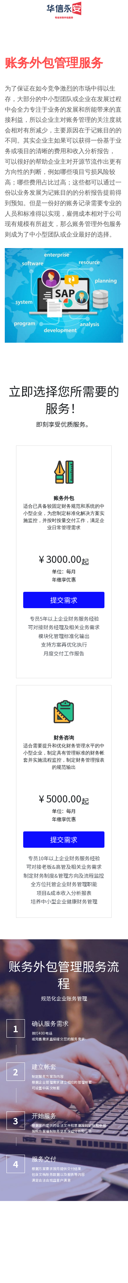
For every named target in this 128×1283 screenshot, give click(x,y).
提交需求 (63, 608)
